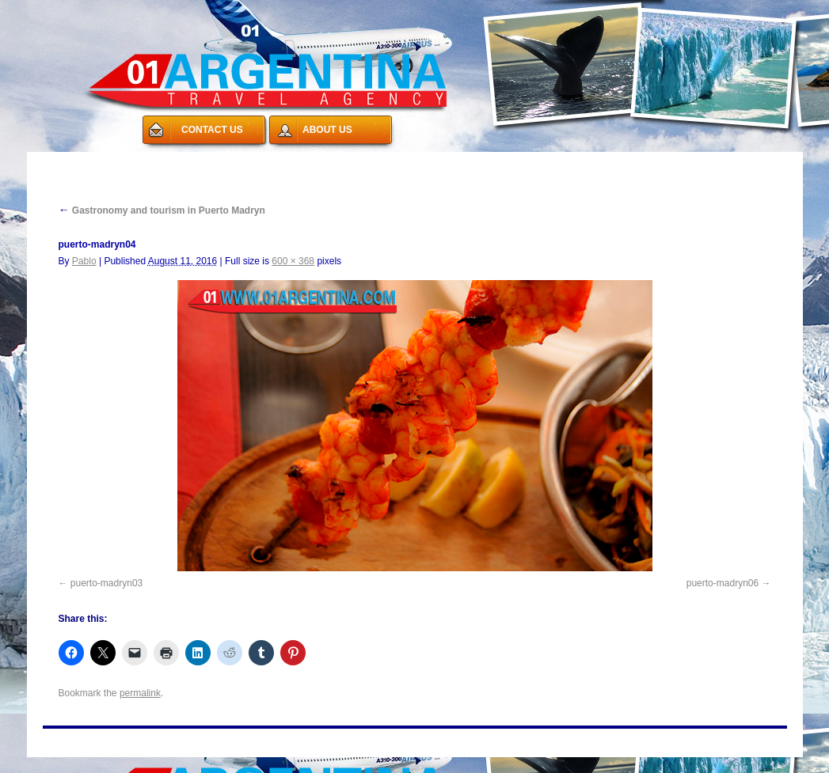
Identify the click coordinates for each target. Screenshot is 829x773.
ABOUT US (327, 129)
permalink (140, 693)
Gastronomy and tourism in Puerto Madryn (162, 210)
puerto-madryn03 (106, 583)
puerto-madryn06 (722, 583)
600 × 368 (293, 261)
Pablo (84, 261)
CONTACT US (212, 129)
